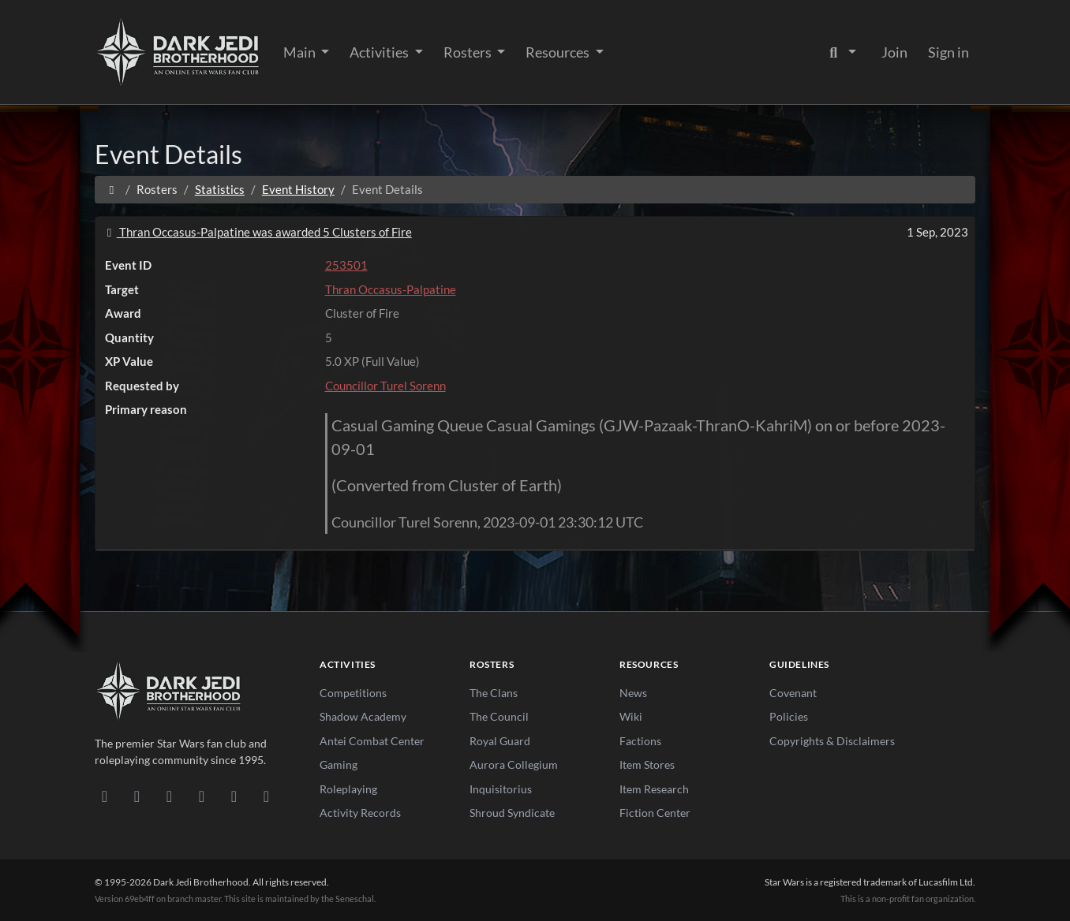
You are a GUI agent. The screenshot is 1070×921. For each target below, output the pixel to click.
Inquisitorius (501, 789)
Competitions (353, 692)
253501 (346, 265)
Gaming (338, 764)
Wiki (630, 716)
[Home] (111, 189)
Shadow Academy (363, 716)
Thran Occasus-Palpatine (390, 289)
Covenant (793, 692)
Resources (559, 52)
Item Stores (647, 764)
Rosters (468, 52)
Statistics (220, 189)
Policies (788, 716)
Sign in (948, 52)
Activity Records (360, 812)
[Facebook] (169, 795)
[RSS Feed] (266, 795)
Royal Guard (500, 741)
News (633, 692)
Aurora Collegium (514, 764)
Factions (640, 741)
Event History (298, 189)
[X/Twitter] (234, 795)
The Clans (494, 692)
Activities (380, 52)
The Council (499, 716)
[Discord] (104, 795)
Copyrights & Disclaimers (832, 741)
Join (894, 52)
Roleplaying (348, 789)
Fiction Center (654, 812)
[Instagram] (201, 795)
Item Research (654, 789)
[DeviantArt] (137, 795)
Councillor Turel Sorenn (385, 385)
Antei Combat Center (372, 741)
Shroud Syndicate (512, 812)
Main (300, 52)
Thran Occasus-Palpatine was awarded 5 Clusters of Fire (257, 232)
